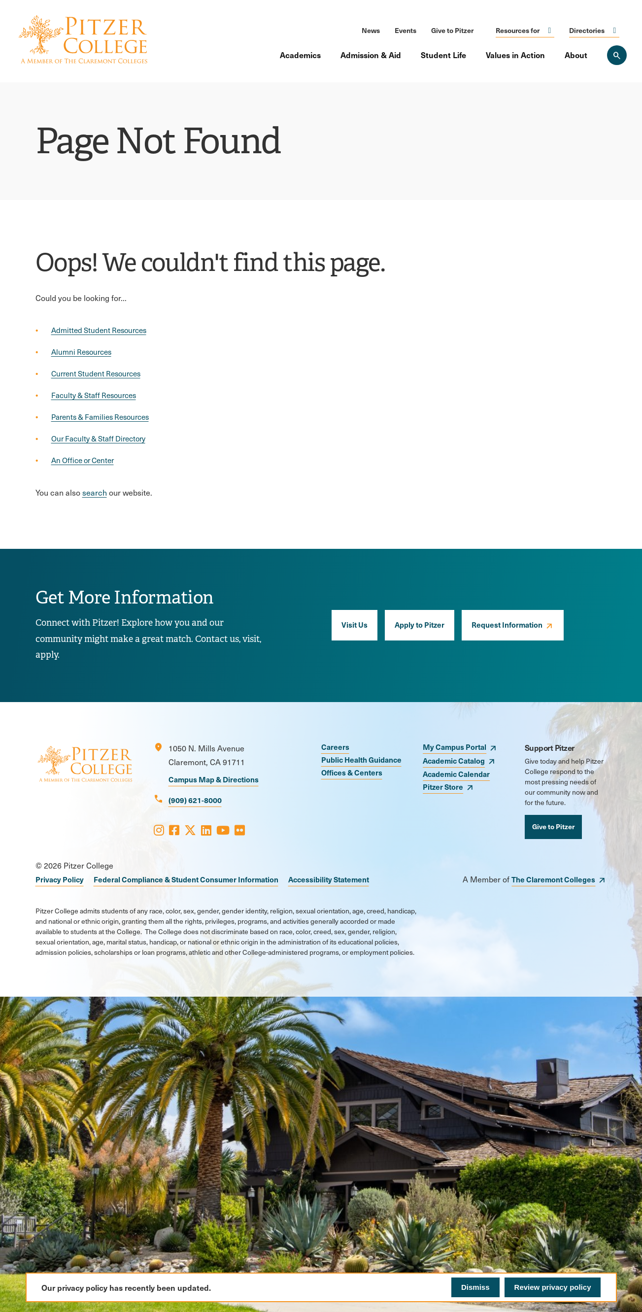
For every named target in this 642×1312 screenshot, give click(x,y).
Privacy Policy (59, 879)
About (576, 54)
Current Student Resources (95, 373)
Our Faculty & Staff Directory (98, 438)
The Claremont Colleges (553, 879)
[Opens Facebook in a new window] (174, 829)
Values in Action (515, 54)
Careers (335, 746)
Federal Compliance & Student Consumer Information (186, 879)
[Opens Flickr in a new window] (240, 829)
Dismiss (475, 1287)
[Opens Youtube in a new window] (223, 829)
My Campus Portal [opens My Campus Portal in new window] (454, 746)
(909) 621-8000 (195, 800)
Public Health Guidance (361, 759)
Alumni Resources (81, 352)
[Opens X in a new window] (190, 829)
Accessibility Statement (328, 879)
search (94, 492)
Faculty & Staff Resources (93, 395)
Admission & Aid (370, 54)
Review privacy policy (552, 1287)
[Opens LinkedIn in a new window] (206, 829)
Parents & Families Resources (100, 417)
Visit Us (354, 624)
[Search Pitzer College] (617, 55)
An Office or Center (82, 460)
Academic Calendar (456, 774)
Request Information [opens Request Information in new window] (507, 624)
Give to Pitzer (452, 30)
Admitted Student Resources (98, 330)
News (371, 30)
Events (405, 30)
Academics (300, 54)
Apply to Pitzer (419, 624)
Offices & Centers (351, 772)
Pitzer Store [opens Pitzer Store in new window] (443, 786)
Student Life (443, 54)
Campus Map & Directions (214, 779)
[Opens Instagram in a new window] (159, 829)
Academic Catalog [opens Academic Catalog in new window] (454, 760)
